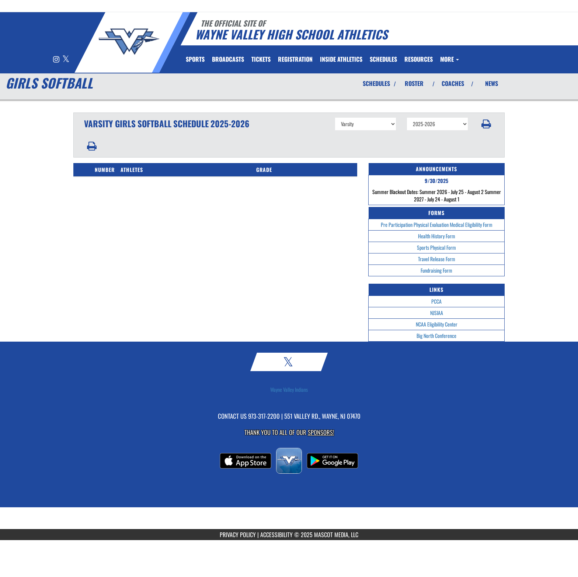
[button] (486, 124)
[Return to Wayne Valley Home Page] (128, 41)
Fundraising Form (436, 270)
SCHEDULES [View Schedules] (376, 83)
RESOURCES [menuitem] (418, 59)
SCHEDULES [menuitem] (383, 59)
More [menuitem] (449, 59)
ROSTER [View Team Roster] (414, 83)
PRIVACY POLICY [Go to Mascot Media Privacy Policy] (238, 534)
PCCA (436, 301)
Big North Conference (436, 335)
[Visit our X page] (65, 59)
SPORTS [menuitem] (195, 59)
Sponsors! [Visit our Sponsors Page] (321, 432)
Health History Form (436, 236)
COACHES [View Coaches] (453, 83)
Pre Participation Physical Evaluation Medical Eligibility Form (436, 224)
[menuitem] (228, 59)
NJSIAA (436, 313)
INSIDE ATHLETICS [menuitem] (341, 59)
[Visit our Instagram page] (56, 59)
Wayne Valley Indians (289, 389)
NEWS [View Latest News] (491, 83)
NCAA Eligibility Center (436, 324)
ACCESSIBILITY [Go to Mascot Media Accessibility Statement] (276, 534)
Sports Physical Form (436, 247)
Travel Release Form (436, 259)
